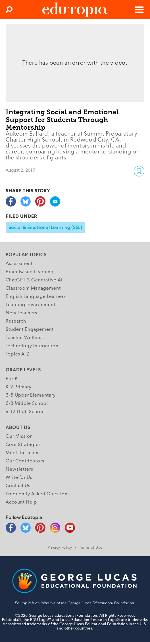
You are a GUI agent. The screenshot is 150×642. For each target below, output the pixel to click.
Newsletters (19, 469)
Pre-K (12, 378)
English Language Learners (36, 296)
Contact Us (18, 485)
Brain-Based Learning (30, 272)
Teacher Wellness (25, 337)
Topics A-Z (17, 354)
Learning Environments (32, 304)
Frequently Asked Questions (38, 494)
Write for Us (19, 477)
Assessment (19, 263)
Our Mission (19, 436)
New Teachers (21, 313)
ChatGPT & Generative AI (34, 280)
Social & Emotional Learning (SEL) (45, 227)
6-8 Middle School (27, 403)
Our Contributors (25, 461)
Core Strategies (23, 444)
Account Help (21, 502)
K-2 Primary (19, 387)
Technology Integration (32, 346)
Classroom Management (33, 288)
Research (16, 321)
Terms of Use (90, 548)
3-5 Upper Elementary (31, 395)
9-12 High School (25, 411)
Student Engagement (30, 329)
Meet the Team (22, 453)
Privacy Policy (60, 548)
